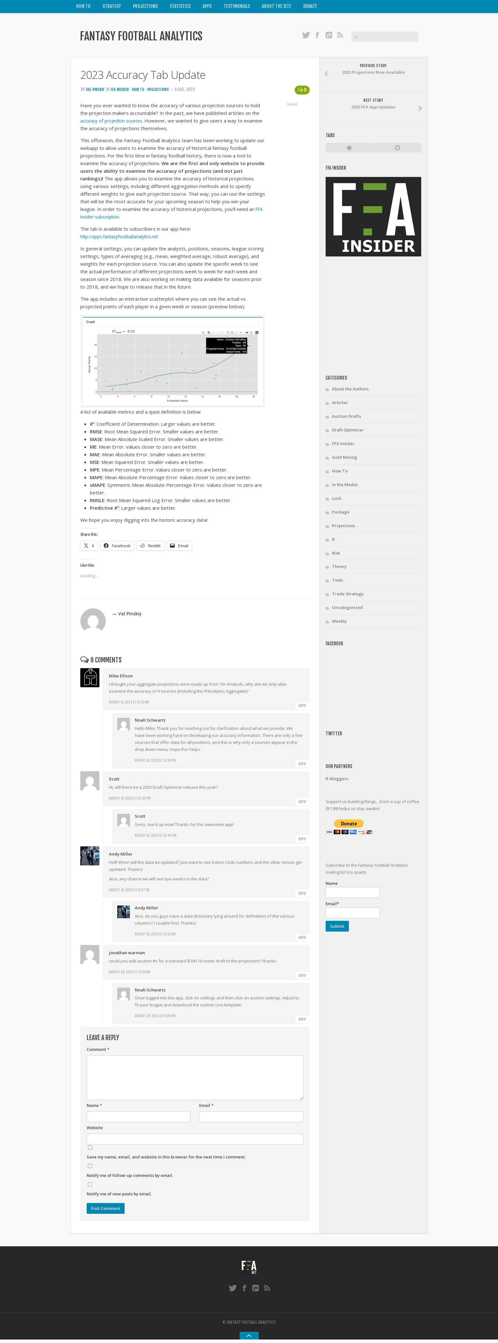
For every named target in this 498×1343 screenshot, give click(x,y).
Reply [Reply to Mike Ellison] (302, 708)
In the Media (344, 487)
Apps (207, 7)
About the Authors (350, 391)
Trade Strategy (348, 596)
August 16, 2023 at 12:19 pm (155, 763)
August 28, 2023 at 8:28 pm (155, 1018)
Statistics (180, 7)
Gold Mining (344, 459)
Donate (311, 7)
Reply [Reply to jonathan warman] (302, 977)
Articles (340, 405)
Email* (353, 911)
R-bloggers (337, 781)
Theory (339, 569)
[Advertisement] (379, 318)
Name (94, 1107)
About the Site (277, 7)
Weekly (339, 623)
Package (341, 514)
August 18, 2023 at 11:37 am (129, 892)
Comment (98, 1051)
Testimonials (237, 7)
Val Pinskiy (96, 91)
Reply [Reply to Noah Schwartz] (302, 766)
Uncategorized (347, 609)
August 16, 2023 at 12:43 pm (130, 800)
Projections (146, 7)
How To (83, 7)
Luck (336, 500)
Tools (337, 582)
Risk (336, 555)
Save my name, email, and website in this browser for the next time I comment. (166, 1159)
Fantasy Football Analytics (153, 38)
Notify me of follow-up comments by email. (130, 1177)
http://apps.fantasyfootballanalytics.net (123, 238)
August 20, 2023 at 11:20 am (129, 974)
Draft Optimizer (348, 432)
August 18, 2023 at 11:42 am (155, 936)
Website (95, 1130)
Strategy (112, 7)
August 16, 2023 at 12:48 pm (156, 838)
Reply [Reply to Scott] (302, 804)
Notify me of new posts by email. (119, 1196)
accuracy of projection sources (113, 123)
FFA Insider (121, 91)
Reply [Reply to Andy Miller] (302, 895)
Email (206, 1107)
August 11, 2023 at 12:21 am (129, 704)
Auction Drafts (346, 418)
